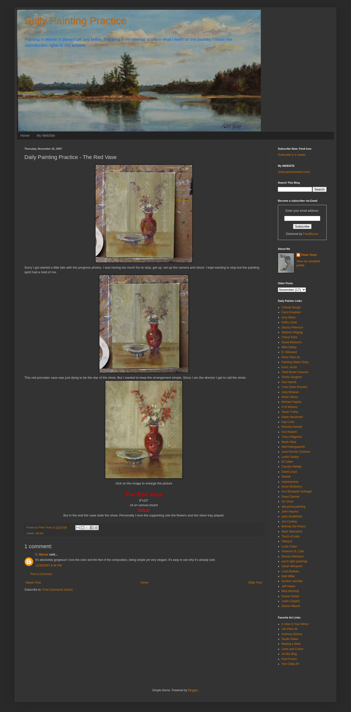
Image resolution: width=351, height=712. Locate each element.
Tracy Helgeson (292, 437)
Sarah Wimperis (292, 566)
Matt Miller (288, 576)
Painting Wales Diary (295, 362)
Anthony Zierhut (292, 634)
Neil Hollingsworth (293, 447)
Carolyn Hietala (292, 466)
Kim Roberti (289, 432)
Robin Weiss (290, 397)
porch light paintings (295, 561)
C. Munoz (41, 554)
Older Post (255, 582)
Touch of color (291, 536)
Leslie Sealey (290, 457)
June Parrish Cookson (296, 451)
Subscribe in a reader (292, 155)
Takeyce (287, 541)
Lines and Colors (292, 649)
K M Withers (289, 407)
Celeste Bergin (291, 307)
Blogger (193, 690)
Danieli (286, 476)
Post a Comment (41, 574)
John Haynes (290, 511)
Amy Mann (288, 317)
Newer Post (33, 582)
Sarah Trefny (290, 412)
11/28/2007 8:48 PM (48, 565)
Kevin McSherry (292, 486)
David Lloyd (289, 471)
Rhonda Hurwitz (292, 427)
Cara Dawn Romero (294, 387)
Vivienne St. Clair (293, 551)
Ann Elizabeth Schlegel (297, 491)
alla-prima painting (293, 506)
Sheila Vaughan (292, 377)
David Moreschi (292, 342)
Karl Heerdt (289, 382)
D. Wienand (289, 352)
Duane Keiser (290, 596)
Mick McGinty (290, 591)
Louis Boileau (290, 571)
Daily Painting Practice (75, 21)
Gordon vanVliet (292, 581)
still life (39, 533)
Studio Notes (290, 639)
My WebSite (46, 135)
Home (24, 135)
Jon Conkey (289, 521)
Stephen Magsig (292, 332)
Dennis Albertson (293, 556)
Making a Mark (291, 644)
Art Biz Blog (289, 654)
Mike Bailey (289, 347)
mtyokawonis (290, 481)
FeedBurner (310, 234)
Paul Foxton (289, 659)
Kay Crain (288, 422)
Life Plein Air (290, 629)
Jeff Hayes (288, 586)
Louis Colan (289, 546)
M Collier (287, 461)
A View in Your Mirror (295, 624)
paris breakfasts (292, 516)
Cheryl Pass (289, 337)
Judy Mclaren (290, 392)
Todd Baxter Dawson (295, 372)
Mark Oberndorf (292, 531)
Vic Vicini (287, 501)
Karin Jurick (289, 367)
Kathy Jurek (289, 322)
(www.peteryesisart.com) (294, 172)
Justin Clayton (291, 601)
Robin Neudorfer (292, 417)
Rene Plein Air (291, 357)
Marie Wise (289, 442)
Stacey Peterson (292, 327)
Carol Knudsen (291, 312)
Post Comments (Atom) (57, 589)
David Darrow (290, 496)
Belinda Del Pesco (293, 526)
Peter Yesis (309, 255)
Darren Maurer (291, 606)
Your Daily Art (290, 664)
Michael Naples (292, 402)
